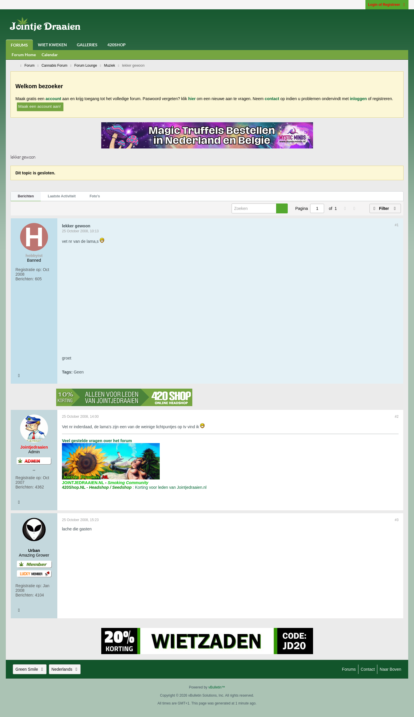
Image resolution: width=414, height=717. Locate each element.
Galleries (87, 44)
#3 (397, 520)
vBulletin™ (216, 687)
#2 (397, 417)
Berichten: (24, 279)
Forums (19, 45)
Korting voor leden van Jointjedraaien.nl (171, 487)
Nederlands (64, 669)
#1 (397, 225)
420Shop (116, 44)
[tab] (26, 196)
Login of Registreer (387, 5)
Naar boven (390, 669)
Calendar (50, 54)
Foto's (95, 196)
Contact (368, 669)
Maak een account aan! (39, 106)
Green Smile (29, 669)
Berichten (26, 196)
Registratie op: (28, 269)
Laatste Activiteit (62, 196)
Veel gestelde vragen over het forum (97, 440)
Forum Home (24, 54)
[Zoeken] (260, 208)
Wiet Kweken (52, 44)
